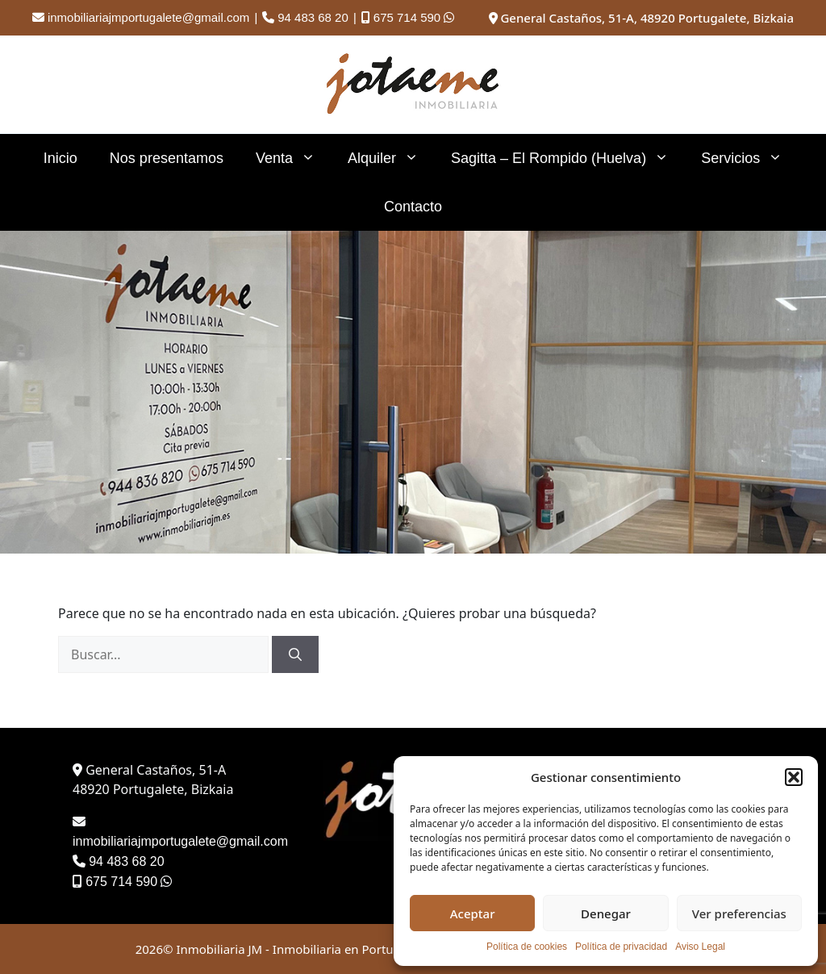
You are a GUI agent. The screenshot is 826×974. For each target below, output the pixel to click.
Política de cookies (526, 946)
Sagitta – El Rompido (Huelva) (568, 158)
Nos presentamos (166, 158)
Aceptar (472, 913)
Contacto (413, 207)
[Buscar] (295, 654)
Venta (294, 158)
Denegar (606, 913)
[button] (794, 777)
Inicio (60, 158)
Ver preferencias (739, 913)
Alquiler (391, 158)
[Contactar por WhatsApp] (449, 17)
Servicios (750, 158)
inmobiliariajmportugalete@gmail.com (148, 17)
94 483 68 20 (312, 17)
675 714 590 (406, 17)
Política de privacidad (621, 946)
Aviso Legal (700, 946)
